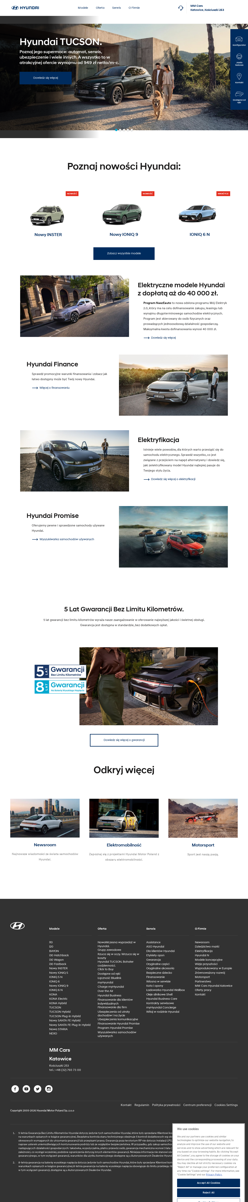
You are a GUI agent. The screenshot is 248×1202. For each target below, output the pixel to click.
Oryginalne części (157, 964)
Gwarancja (153, 960)
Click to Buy (106, 969)
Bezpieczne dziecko (159, 973)
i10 (51, 942)
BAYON (54, 951)
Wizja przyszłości (206, 964)
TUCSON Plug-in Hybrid (65, 1016)
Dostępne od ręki (109, 974)
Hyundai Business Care (161, 999)
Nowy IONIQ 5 (58, 973)
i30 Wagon (56, 960)
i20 (51, 946)
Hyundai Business (109, 995)
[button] (222, 68)
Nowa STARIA (58, 1029)
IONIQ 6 (54, 981)
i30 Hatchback (59, 955)
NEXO (53, 1033)
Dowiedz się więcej (45, 78)
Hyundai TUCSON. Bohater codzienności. (115, 963)
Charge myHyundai (111, 987)
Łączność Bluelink (109, 978)
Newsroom (202, 942)
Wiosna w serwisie (158, 981)
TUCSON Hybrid (60, 1012)
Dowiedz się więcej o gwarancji (124, 740)
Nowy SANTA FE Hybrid (64, 1020)
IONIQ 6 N (56, 990)
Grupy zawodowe (109, 950)
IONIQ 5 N (55, 977)
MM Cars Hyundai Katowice (213, 986)
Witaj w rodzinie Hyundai (162, 1012)
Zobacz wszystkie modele (124, 253)
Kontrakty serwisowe (160, 1003)
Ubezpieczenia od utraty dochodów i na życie (114, 1014)
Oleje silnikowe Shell (159, 994)
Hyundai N (202, 955)
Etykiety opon (155, 955)
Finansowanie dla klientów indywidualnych (115, 1002)
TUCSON (55, 1007)
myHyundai (105, 982)
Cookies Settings (226, 1105)
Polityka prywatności (166, 1105)
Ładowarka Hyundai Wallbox (165, 990)
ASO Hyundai (155, 946)
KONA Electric (58, 999)
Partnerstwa (203, 981)
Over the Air (105, 991)
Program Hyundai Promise (115, 1028)
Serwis (116, 8)
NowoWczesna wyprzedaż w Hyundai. (117, 944)
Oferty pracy (203, 990)
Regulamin (141, 1105)
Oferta (100, 8)
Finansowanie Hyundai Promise (119, 1023)
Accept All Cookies (208, 1193)
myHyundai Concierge (161, 1007)
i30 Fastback (57, 964)
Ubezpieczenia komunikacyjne (118, 1019)
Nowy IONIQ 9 (58, 986)
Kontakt (200, 994)
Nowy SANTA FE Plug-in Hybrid (69, 1025)
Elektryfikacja (204, 951)
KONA (53, 994)
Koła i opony (154, 986)
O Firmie (134, 8)
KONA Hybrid (58, 1003)
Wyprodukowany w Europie (213, 968)
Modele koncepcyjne (208, 960)
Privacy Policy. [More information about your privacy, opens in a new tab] (214, 1184)
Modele (83, 8)
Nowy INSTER (58, 968)
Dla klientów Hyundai (160, 951)
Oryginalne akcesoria (160, 968)
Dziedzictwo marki (207, 946)
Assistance (153, 942)
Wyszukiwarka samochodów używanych (117, 1034)
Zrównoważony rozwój (210, 973)
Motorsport (202, 977)
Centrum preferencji (197, 1105)
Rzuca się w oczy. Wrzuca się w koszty (118, 956)
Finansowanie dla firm (112, 1007)
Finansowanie (155, 977)
